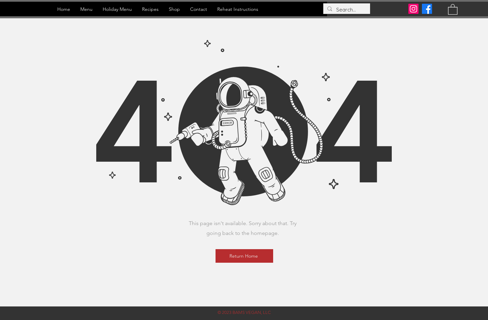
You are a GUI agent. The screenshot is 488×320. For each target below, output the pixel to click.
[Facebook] (427, 9)
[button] (453, 9)
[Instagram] (413, 9)
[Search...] (346, 9)
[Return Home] (244, 256)
